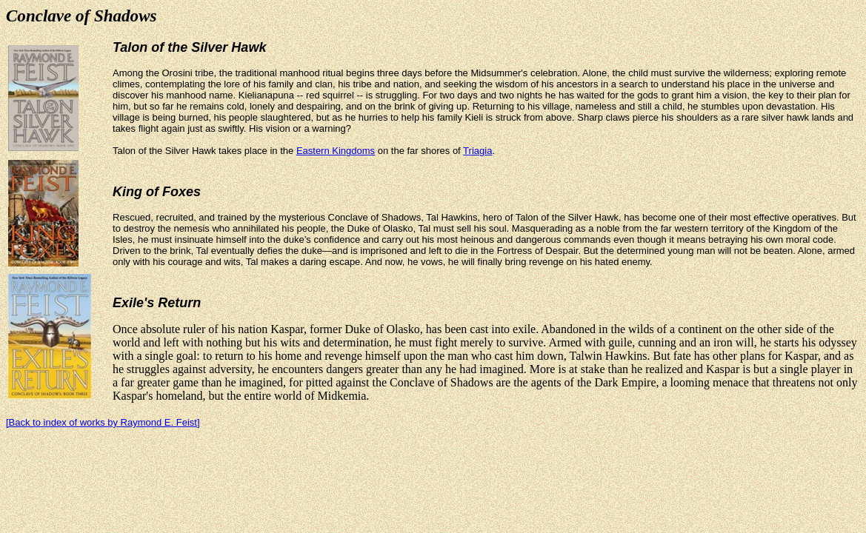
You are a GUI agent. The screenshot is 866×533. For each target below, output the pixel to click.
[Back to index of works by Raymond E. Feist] (103, 422)
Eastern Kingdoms (335, 150)
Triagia (477, 150)
